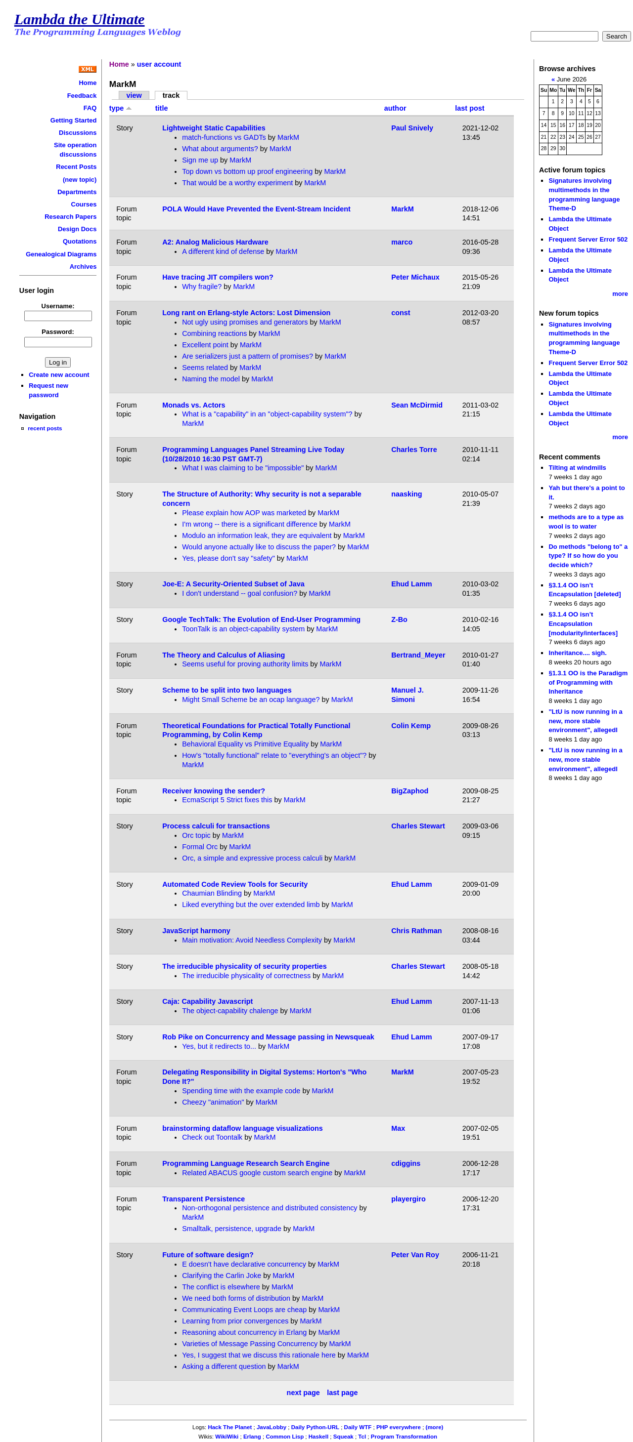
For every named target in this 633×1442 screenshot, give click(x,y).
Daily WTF (358, 1427)
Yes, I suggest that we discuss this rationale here (259, 1355)
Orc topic (196, 835)
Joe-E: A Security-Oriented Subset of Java (233, 584)
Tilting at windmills (577, 467)
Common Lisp (285, 1437)
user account (159, 64)
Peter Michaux (415, 277)
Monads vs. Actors (193, 405)
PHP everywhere (398, 1427)
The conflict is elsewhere (221, 1287)
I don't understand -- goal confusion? (239, 593)
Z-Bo (399, 619)
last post (469, 108)
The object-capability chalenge (230, 1011)
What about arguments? (220, 149)
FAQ (90, 108)
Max (398, 1128)
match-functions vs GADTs (224, 137)
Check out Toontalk (212, 1137)
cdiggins (405, 1163)
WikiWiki (226, 1437)
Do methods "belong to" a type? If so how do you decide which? (588, 556)
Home (87, 82)
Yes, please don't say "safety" (228, 558)
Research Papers (70, 216)
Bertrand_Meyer (418, 655)
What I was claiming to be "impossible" (243, 468)
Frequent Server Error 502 (588, 239)
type (121, 108)
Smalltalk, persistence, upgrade (231, 1229)
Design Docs (77, 229)
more (620, 293)
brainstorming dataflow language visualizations (242, 1128)
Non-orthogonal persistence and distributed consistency (269, 1208)
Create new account (59, 374)
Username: (58, 306)
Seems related (205, 367)
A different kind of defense (223, 251)
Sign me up (200, 160)
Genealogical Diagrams (61, 254)
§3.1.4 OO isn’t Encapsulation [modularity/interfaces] (583, 623)
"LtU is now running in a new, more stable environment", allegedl (585, 721)
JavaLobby (271, 1427)
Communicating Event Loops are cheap (244, 1310)
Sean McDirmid (417, 405)
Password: (58, 331)
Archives (83, 266)
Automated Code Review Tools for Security (235, 884)
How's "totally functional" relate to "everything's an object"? (274, 755)
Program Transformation (404, 1437)
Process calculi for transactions (216, 826)
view (134, 95)
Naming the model (211, 379)
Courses (84, 204)
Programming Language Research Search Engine (245, 1163)
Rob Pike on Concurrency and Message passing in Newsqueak (268, 1037)
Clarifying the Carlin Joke (221, 1275)
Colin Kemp (411, 726)
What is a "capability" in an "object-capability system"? (267, 414)
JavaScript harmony (196, 931)
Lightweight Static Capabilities (214, 128)
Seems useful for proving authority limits (245, 664)
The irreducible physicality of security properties (244, 966)
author (395, 108)
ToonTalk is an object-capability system (243, 629)
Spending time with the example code (241, 1091)
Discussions (77, 132)
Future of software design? (208, 1255)
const (400, 313)
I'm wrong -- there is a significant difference (249, 524)
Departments (76, 192)
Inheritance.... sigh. (577, 653)
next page (303, 1393)
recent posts (45, 428)
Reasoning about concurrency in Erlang (244, 1332)
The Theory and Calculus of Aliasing (223, 655)
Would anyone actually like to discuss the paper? (259, 547)
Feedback (82, 95)
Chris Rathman (416, 931)
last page (342, 1393)
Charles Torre (414, 449)
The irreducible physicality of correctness (246, 976)
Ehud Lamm (411, 584)
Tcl (362, 1437)
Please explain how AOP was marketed (244, 513)
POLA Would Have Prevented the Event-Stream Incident (256, 209)
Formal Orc (200, 847)
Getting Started (73, 120)
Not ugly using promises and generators (245, 322)
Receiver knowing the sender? (213, 791)
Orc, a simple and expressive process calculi (252, 858)
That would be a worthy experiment (237, 183)
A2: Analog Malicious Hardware (215, 242)
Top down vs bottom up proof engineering (247, 171)
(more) (435, 1427)
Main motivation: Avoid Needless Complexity (252, 940)
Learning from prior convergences (235, 1321)
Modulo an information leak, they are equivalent (256, 535)
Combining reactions (214, 333)
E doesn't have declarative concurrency (244, 1264)
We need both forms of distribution (236, 1298)
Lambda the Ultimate (79, 19)
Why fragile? (202, 286)
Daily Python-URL (315, 1427)
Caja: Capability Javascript (207, 1001)
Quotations (79, 241)
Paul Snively (412, 128)
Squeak (343, 1437)
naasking (406, 494)
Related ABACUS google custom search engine (257, 1173)
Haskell (318, 1437)
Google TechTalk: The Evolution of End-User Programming (261, 619)
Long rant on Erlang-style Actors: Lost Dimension (246, 313)
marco (401, 242)
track (171, 95)
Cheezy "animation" (213, 1102)
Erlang (252, 1437)
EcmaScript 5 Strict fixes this (228, 800)
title (161, 108)
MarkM (288, 137)
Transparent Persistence (203, 1199)
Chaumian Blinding (212, 893)
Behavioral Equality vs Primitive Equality (245, 744)
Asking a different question (224, 1366)
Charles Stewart (418, 826)
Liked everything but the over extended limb (250, 904)
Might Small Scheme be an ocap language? (250, 699)
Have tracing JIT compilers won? (217, 277)
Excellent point (205, 345)
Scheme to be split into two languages (226, 690)
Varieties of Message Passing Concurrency (249, 1344)
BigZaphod (409, 791)
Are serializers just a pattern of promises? (247, 356)
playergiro (408, 1199)
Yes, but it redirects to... (219, 1046)
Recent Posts (76, 166)
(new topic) (79, 179)
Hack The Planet (230, 1427)
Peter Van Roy (415, 1255)
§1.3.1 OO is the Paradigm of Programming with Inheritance (588, 682)
